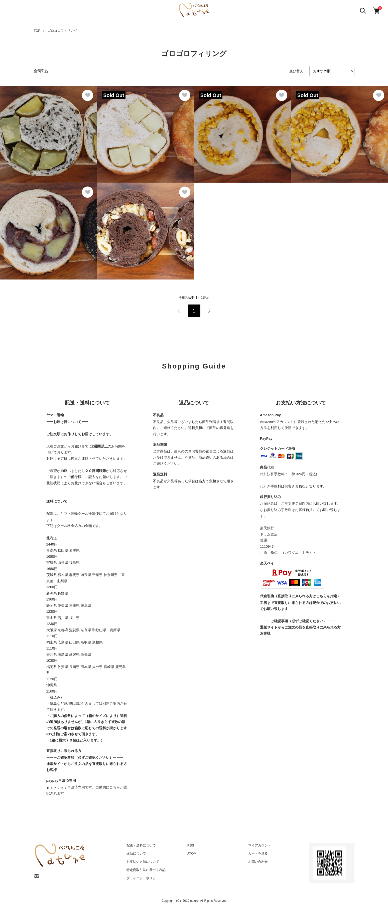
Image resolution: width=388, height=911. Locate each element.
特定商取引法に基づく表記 (146, 870)
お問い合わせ (258, 862)
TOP (37, 30)
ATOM (191, 853)
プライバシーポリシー (142, 878)
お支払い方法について (142, 862)
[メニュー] (10, 10)
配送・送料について (141, 845)
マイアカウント (259, 845)
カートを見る (258, 853)
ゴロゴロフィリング (62, 30)
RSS (190, 845)
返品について (136, 853)
